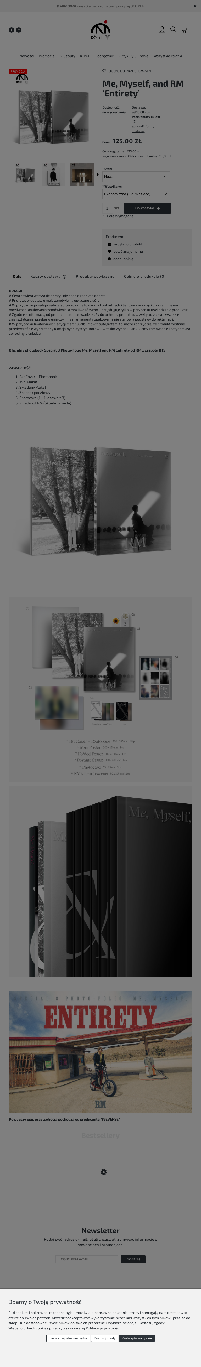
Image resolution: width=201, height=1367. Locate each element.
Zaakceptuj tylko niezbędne (68, 1338)
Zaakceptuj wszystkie (137, 1338)
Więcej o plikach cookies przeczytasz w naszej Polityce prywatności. (64, 1328)
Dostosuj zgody (104, 1338)
